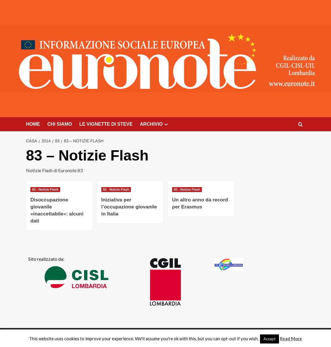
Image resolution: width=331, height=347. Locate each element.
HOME (33, 124)
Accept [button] (269, 338)
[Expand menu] (166, 124)
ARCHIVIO (154, 124)
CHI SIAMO (59, 124)
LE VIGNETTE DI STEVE (105, 124)
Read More (291, 338)
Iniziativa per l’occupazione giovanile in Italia (129, 207)
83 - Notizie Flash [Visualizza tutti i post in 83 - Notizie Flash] (45, 189)
